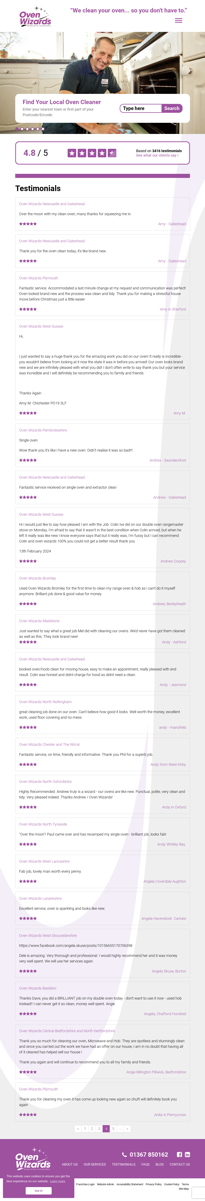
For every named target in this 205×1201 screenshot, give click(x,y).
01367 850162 (145, 1154)
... (120, 1128)
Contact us (180, 1164)
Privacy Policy (154, 1184)
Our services (95, 1164)
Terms (185, 1184)
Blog (160, 1164)
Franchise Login (85, 1184)
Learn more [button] (57, 1181)
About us (70, 1164)
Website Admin (105, 1184)
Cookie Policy (171, 1184)
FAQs (145, 1164)
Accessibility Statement (130, 1184)
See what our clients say (157, 155)
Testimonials (123, 1164)
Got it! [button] (39, 1190)
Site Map (184, 1188)
